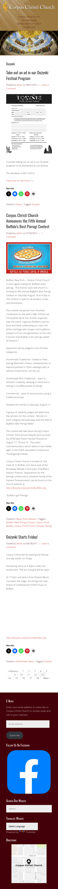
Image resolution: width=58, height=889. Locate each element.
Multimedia (21, 661)
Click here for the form (18, 180)
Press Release (29, 518)
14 (9, 678)
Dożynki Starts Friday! (22, 537)
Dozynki (36, 204)
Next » (46, 678)
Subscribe (15, 735)
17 (30, 678)
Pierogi (48, 525)
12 (35, 674)
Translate (27, 832)
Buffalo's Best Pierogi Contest (20, 522)
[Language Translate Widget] (22, 826)
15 (16, 678)
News (19, 204)
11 (28, 674)
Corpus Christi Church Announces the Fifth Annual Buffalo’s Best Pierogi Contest (27, 221)
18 (38, 678)
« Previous (13, 671)
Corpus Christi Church (24, 525)
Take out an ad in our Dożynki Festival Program (27, 75)
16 (23, 678)
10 (21, 674)
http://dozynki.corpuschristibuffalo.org (26, 487)
